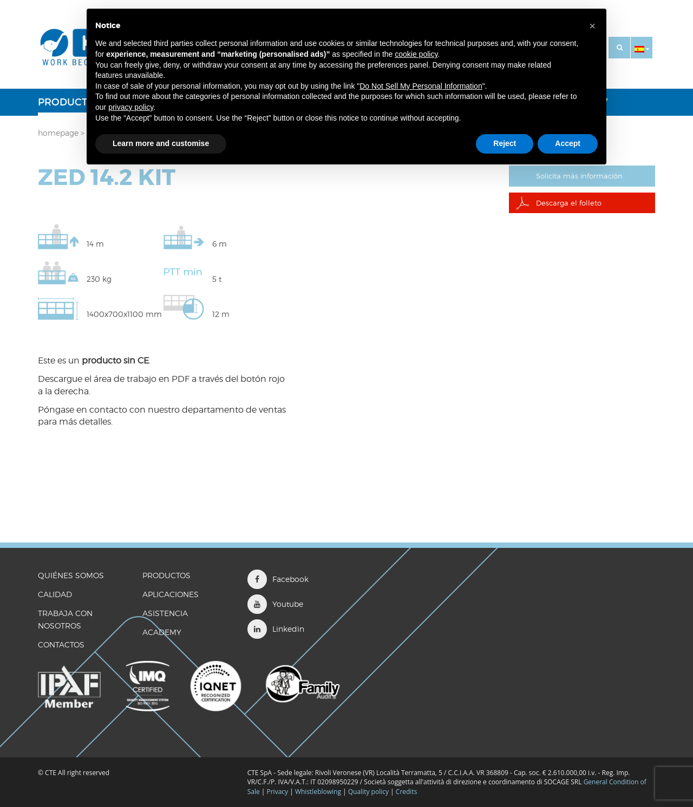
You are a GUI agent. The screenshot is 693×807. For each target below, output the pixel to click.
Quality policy (368, 791)
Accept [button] (567, 143)
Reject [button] (504, 143)
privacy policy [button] (130, 107)
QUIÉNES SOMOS (71, 575)
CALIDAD (55, 594)
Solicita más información (583, 176)
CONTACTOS (61, 644)
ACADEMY (161, 632)
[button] (641, 47)
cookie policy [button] (416, 54)
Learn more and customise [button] (161, 143)
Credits (406, 791)
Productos (69, 102)
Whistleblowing (319, 791)
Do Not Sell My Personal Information (420, 86)
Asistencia (165, 613)
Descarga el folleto (570, 203)
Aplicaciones (170, 594)
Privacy (278, 791)
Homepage (58, 132)
